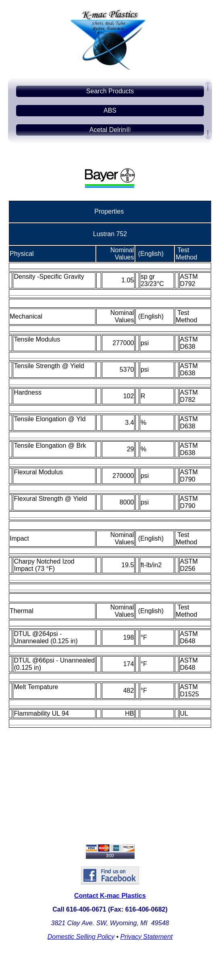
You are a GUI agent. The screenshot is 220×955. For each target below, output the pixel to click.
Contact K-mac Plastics (110, 895)
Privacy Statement (146, 936)
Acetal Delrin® (110, 129)
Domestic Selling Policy (81, 936)
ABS (110, 110)
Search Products (110, 91)
